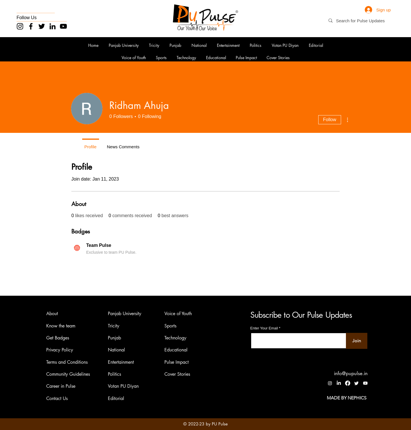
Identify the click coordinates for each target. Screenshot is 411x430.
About (52, 314)
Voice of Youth (178, 314)
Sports (170, 326)
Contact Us (57, 398)
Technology (175, 338)
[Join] (356, 341)
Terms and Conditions (67, 362)
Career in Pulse (60, 386)
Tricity (113, 326)
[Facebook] (31, 26)
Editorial (116, 398)
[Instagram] (20, 26)
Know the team (60, 326)
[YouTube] (63, 26)
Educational (176, 350)
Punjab (114, 338)
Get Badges (57, 338)
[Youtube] (365, 383)
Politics (114, 374)
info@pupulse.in (351, 373)
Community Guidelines (68, 374)
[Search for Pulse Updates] (363, 20)
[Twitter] (41, 26)
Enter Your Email (264, 328)
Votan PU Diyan (123, 386)
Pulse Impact (176, 362)
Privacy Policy (59, 350)
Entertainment (121, 362)
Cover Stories (177, 374)
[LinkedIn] (52, 26)
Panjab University (124, 314)
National (116, 350)
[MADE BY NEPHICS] (347, 398)
